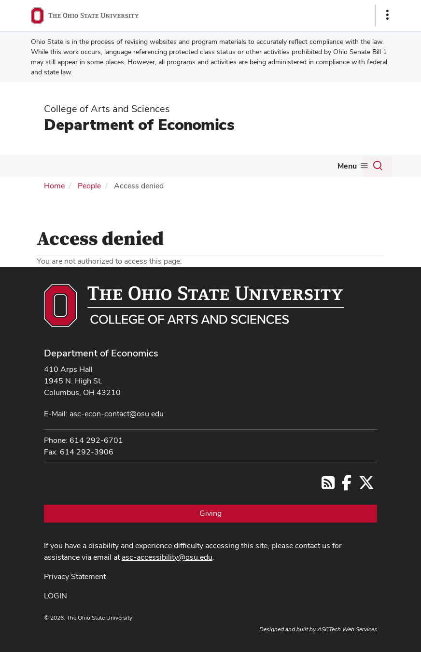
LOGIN (55, 596)
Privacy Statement (75, 576)
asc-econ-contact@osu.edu (117, 414)
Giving (210, 513)
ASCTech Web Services (347, 629)
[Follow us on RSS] (328, 486)
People (89, 186)
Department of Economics (139, 124)
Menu (347, 166)
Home (54, 186)
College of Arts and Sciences (107, 108)
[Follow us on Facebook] (346, 486)
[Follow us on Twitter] (366, 486)
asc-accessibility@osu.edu (167, 557)
